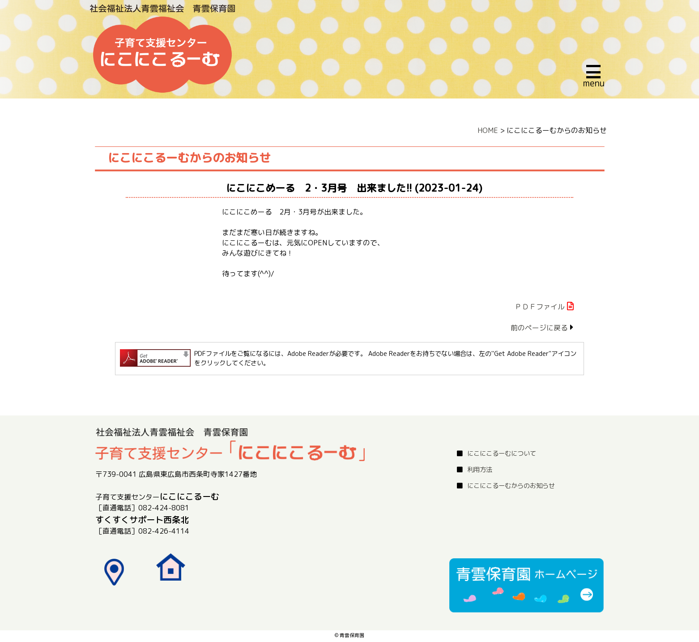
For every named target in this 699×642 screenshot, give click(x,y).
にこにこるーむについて (501, 453)
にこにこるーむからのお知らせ (511, 485)
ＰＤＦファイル (540, 307)
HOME (487, 130)
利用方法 (479, 469)
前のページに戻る (539, 328)
